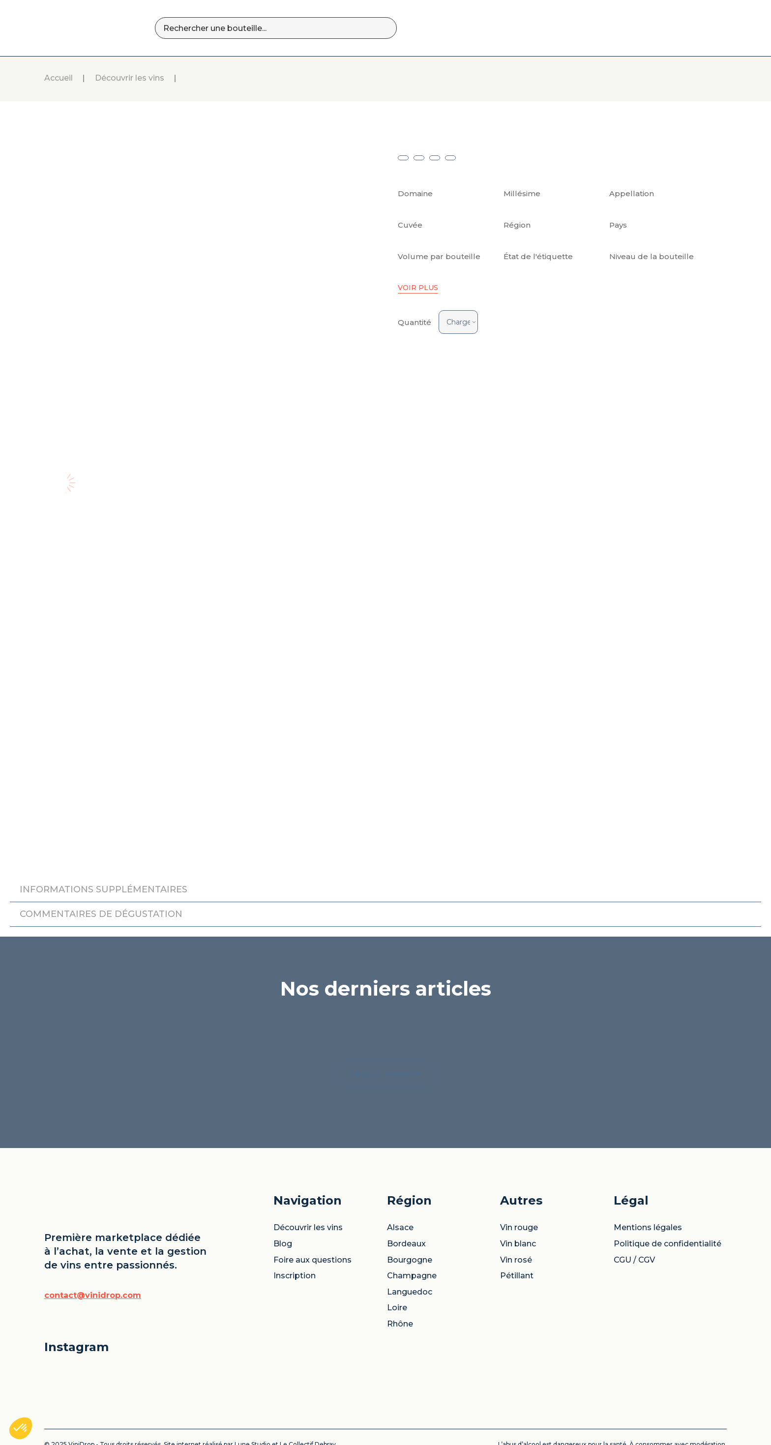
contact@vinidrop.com (92, 1236)
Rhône (400, 1265)
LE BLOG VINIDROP (385, 1015)
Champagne (412, 1216)
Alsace (400, 1168)
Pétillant (517, 1216)
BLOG (581, 28)
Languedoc (409, 1233)
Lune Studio (252, 1385)
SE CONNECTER (686, 28)
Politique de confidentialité (667, 1184)
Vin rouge (519, 1168)
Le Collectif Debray (308, 1385)
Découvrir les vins (129, 78)
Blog (282, 1184)
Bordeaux (406, 1184)
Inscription (294, 1216)
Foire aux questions (312, 1201)
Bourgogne (409, 1201)
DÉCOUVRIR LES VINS (510, 28)
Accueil (58, 78)
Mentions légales (648, 1168)
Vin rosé (516, 1201)
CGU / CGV (634, 1201)
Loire (397, 1248)
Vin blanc (518, 1184)
